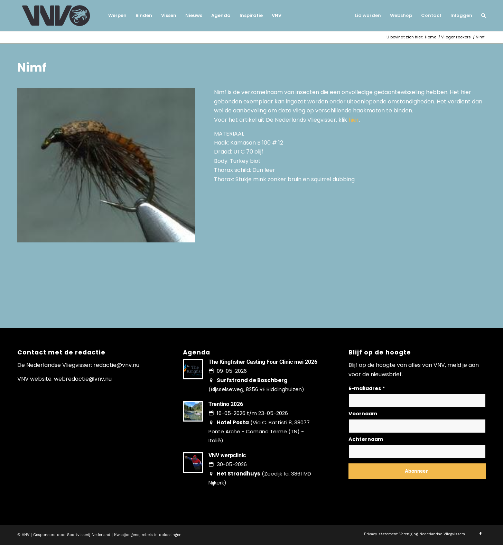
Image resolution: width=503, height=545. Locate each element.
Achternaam (365, 439)
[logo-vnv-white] (56, 15)
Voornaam (362, 413)
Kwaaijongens (126, 535)
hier (353, 120)
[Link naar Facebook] (480, 534)
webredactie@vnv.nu (83, 379)
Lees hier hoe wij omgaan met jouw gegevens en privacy (399, 487)
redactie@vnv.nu (116, 365)
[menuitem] (117, 15)
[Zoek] (481, 15)
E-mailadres (366, 388)
